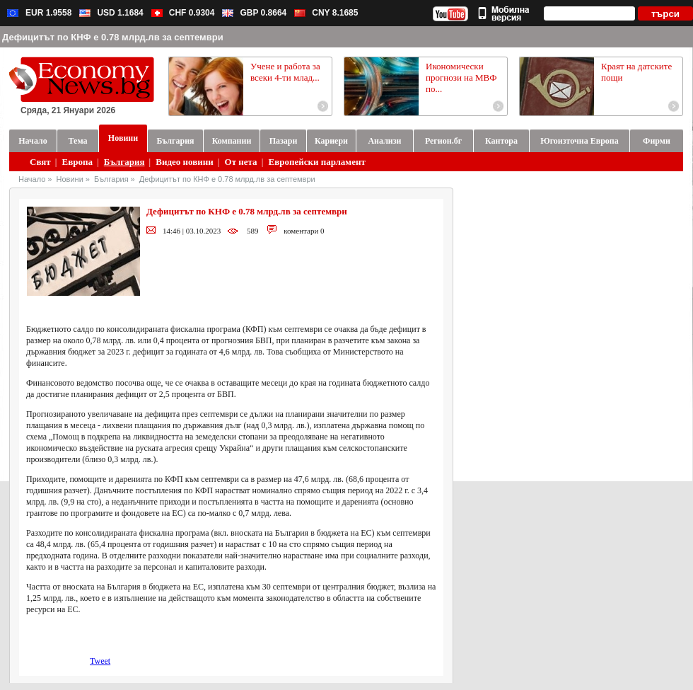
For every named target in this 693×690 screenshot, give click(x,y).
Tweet (100, 661)
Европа (77, 161)
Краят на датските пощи (636, 72)
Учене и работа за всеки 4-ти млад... (285, 72)
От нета (241, 161)
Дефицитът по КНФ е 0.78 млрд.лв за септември (227, 179)
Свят (40, 161)
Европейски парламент (316, 161)
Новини (70, 179)
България (124, 161)
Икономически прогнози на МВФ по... (461, 77)
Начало (31, 179)
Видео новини (184, 161)
